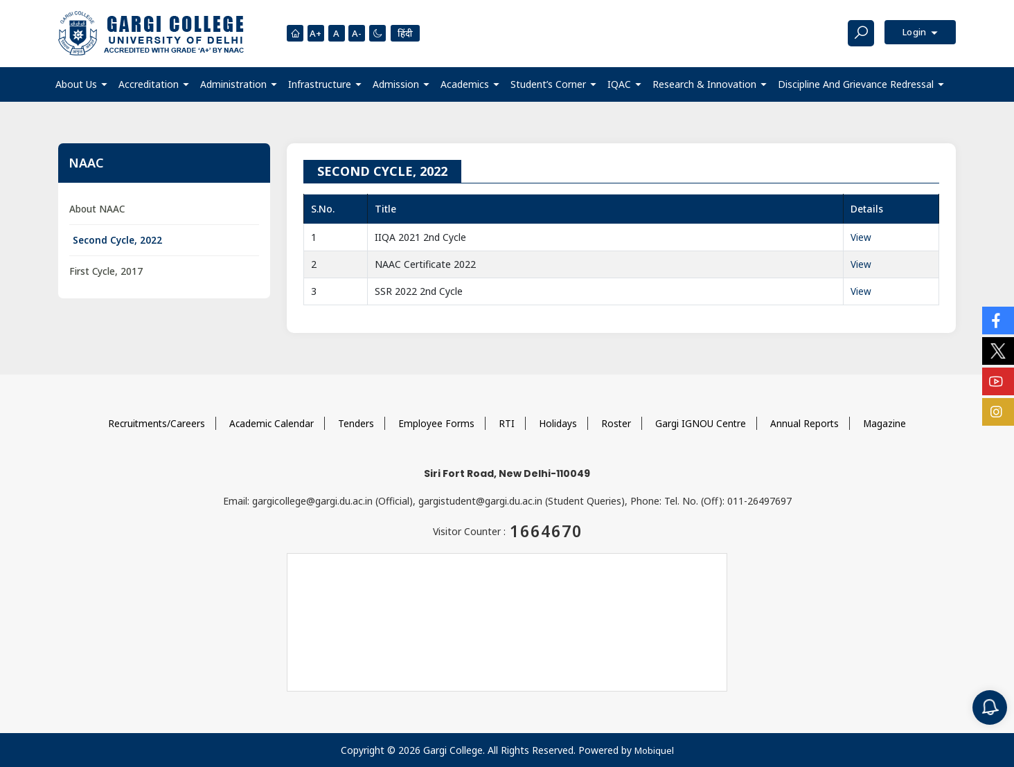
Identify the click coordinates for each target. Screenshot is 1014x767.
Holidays (559, 422)
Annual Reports (807, 422)
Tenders (357, 422)
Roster (617, 422)
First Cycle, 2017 (106, 272)
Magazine (887, 422)
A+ (316, 33)
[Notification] (989, 707)
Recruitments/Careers (154, 422)
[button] (81, 84)
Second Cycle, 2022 (118, 240)
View (861, 236)
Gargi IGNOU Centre (702, 422)
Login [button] (912, 32)
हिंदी (409, 32)
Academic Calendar (271, 422)
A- (359, 33)
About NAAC (98, 208)
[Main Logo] (151, 33)
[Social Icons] (998, 320)
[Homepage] (295, 33)
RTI (507, 422)
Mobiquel (654, 750)
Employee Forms (437, 422)
